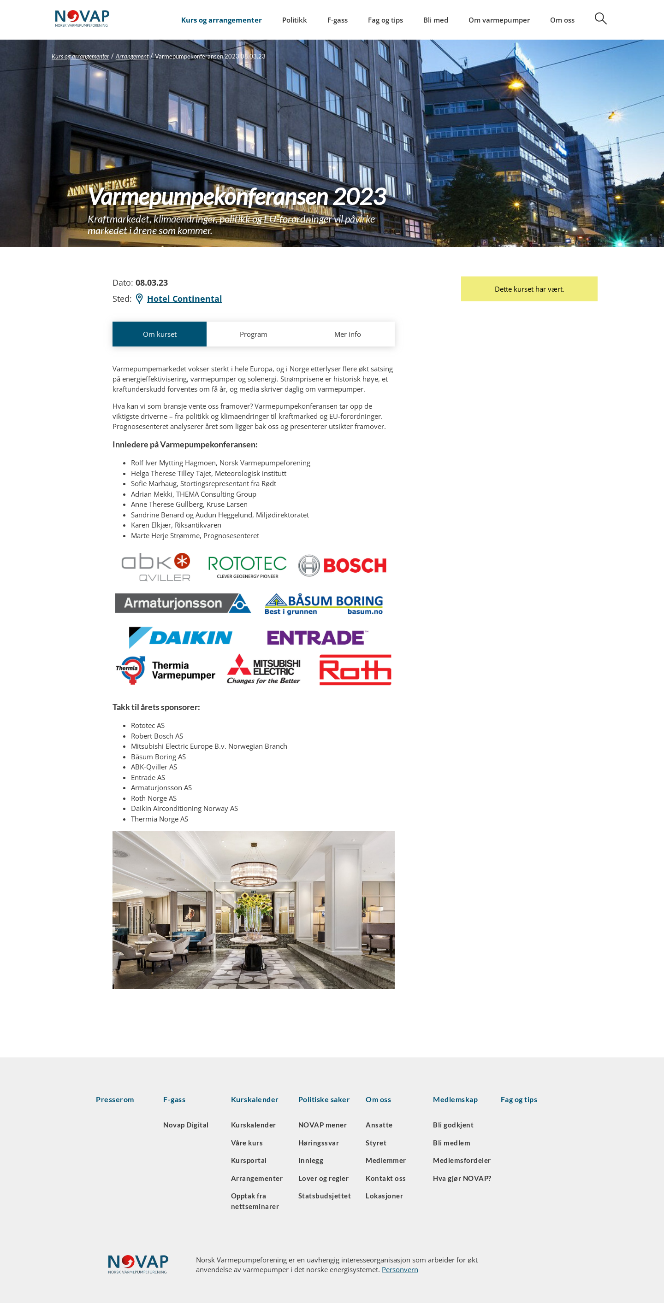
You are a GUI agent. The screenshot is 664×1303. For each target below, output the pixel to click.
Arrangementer (257, 1178)
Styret (376, 1143)
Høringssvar (318, 1143)
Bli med (435, 19)
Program (253, 334)
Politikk (294, 19)
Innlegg (311, 1160)
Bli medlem (451, 1143)
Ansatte (379, 1125)
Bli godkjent (453, 1125)
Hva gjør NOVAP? (462, 1178)
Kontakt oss (386, 1178)
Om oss (562, 19)
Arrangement (132, 56)
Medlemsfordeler (462, 1160)
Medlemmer (386, 1160)
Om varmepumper (499, 19)
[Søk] (596, 21)
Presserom (115, 1099)
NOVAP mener (322, 1125)
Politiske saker (324, 1099)
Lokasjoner (384, 1195)
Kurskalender (255, 1099)
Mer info (347, 334)
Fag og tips (385, 19)
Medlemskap (455, 1099)
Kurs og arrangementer (221, 19)
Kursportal (249, 1160)
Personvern (400, 1269)
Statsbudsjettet (324, 1195)
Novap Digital (186, 1125)
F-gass (337, 19)
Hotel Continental (178, 298)
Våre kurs (247, 1143)
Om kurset (160, 334)
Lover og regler (323, 1178)
